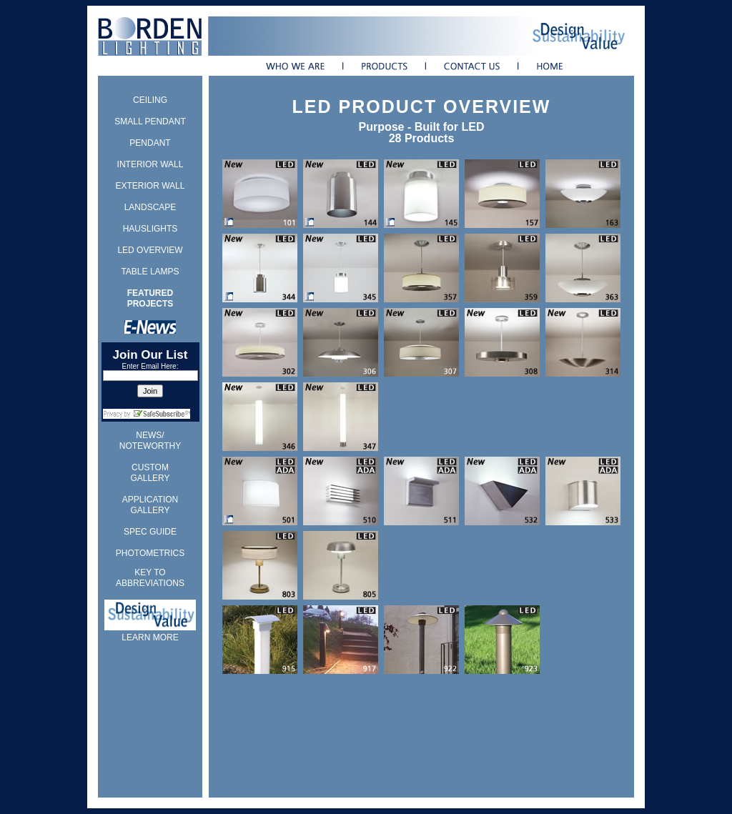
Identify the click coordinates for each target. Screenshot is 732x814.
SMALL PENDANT (150, 121)
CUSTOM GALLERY (149, 472)
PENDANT (149, 143)
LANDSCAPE (150, 207)
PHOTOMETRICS (150, 553)
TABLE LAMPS (150, 272)
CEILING (150, 100)
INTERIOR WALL (150, 164)
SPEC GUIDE (150, 532)
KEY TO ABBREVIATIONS (150, 577)
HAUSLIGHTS (150, 229)
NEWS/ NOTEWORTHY (150, 440)
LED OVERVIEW (149, 250)
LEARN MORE (150, 637)
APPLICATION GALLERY (150, 505)
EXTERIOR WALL (150, 186)
